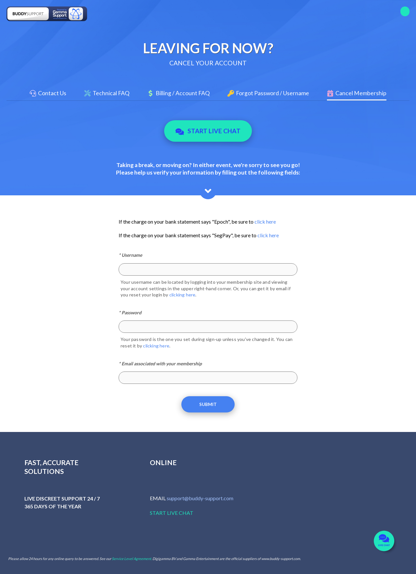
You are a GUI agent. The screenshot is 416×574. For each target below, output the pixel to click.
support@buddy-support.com (200, 498)
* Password (130, 312)
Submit (208, 404)
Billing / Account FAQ (183, 93)
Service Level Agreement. (132, 558)
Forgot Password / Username (272, 93)
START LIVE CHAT (171, 513)
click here (265, 221)
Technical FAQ (111, 93)
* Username (130, 255)
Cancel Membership (360, 93)
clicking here (182, 294)
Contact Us (52, 93)
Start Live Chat (208, 131)
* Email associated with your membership (160, 363)
